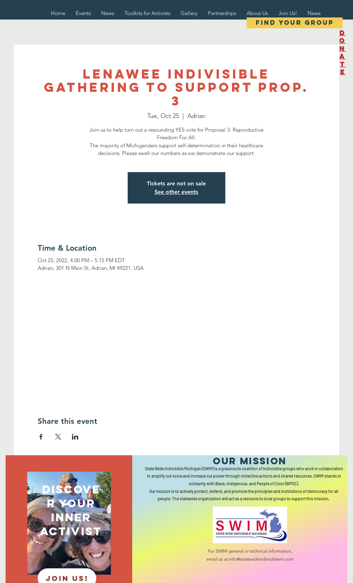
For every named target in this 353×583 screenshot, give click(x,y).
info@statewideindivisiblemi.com (261, 559)
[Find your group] (295, 22)
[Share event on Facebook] (41, 437)
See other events (176, 192)
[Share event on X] (58, 437)
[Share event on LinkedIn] (75, 437)
